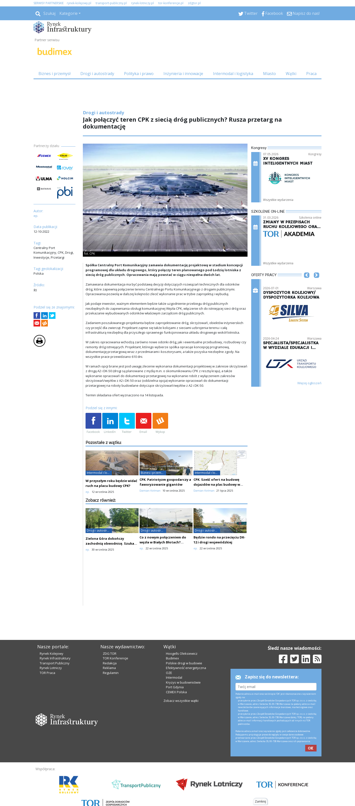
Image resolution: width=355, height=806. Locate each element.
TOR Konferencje (115, 658)
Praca (311, 73)
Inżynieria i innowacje (183, 73)
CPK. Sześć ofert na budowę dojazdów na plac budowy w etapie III (217, 484)
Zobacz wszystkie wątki (180, 700)
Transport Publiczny (55, 663)
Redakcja (110, 663)
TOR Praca (47, 673)
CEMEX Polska (176, 692)
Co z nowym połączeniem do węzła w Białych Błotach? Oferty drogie (163, 542)
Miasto (269, 73)
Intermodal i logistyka (233, 73)
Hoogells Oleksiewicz (181, 653)
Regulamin (111, 673)
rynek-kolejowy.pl (79, 3)
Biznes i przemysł (54, 73)
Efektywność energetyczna (186, 668)
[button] (307, 282)
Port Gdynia (175, 687)
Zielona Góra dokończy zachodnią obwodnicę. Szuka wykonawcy (110, 543)
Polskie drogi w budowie (184, 663)
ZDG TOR (109, 653)
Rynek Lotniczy (51, 668)
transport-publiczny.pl (111, 3)
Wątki (291, 73)
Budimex (172, 658)
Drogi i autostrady (97, 73)
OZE (169, 673)
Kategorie (68, 13)
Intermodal (174, 677)
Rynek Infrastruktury (55, 658)
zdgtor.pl (194, 3)
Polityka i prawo (139, 73)
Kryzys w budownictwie (183, 682)
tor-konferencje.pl (170, 3)
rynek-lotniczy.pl (142, 3)
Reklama (109, 668)
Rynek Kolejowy (51, 653)
